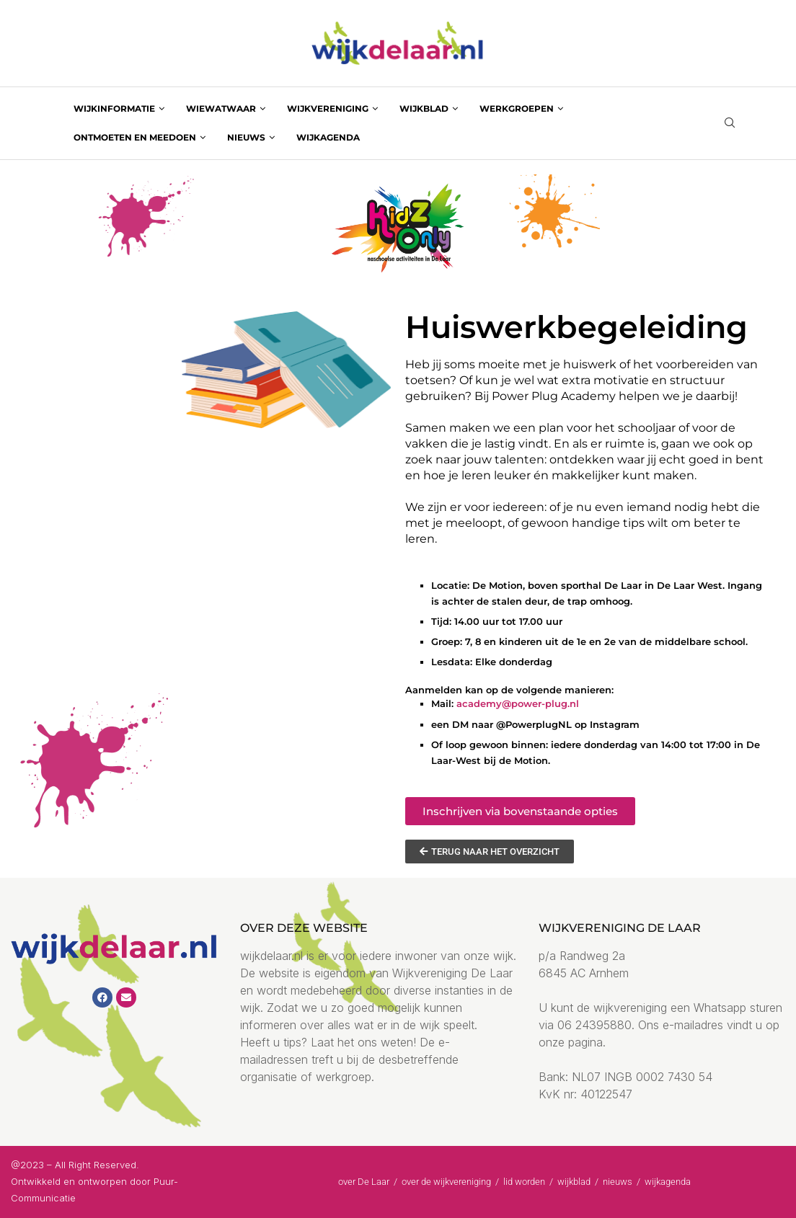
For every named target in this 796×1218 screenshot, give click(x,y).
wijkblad (423, 108)
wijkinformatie (114, 108)
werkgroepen (516, 108)
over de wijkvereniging (446, 1181)
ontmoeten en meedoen (135, 137)
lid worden (524, 1181)
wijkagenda (328, 137)
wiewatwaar (221, 108)
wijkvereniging (327, 108)
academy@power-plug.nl (517, 703)
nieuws (246, 137)
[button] (520, 811)
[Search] (729, 123)
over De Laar (363, 1181)
